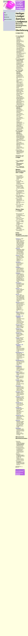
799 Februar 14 (18, 328)
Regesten (5, 14)
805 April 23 (18, 420)
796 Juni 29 (18, 302)
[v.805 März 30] (18, 402)
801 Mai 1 (17, 371)
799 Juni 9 (17, 337)
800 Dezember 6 (19, 366)
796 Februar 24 (18, 282)
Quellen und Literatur (8, 19)
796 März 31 (18, 288)
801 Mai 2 (17, 375)
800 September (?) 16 (20, 352)
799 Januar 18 (18, 324)
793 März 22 (18, 238)
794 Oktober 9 (18, 262)
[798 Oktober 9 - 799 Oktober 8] (19, 316)
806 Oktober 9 (18, 428)
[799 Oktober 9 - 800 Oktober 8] (19, 345)
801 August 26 (18, 385)
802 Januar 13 (18, 396)
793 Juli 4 (17, 255)
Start (5, 12)
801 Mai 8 (17, 379)
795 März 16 (18, 267)
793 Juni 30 (18, 248)
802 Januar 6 (18, 391)
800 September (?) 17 (20, 360)
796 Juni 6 (17, 294)
